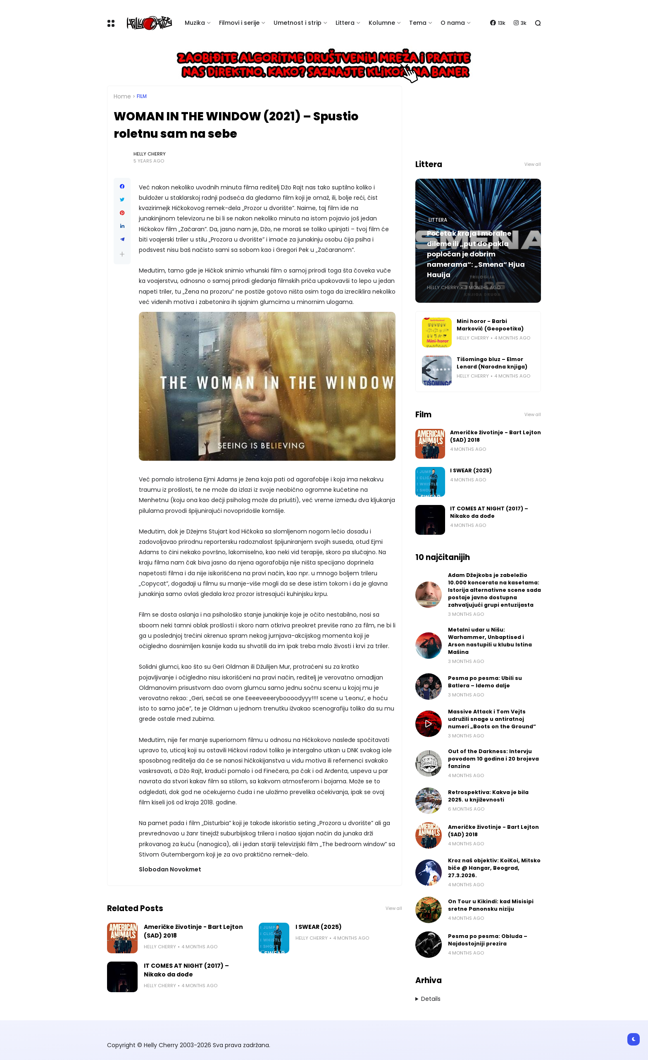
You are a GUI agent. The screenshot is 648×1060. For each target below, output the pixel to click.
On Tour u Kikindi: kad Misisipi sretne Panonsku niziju (491, 905)
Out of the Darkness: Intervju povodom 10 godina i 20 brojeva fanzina (493, 759)
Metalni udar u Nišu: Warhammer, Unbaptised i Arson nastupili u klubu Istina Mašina (490, 641)
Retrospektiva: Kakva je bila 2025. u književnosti (488, 796)
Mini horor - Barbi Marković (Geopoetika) (490, 325)
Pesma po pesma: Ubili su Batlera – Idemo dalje (485, 682)
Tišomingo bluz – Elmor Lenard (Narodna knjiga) (492, 363)
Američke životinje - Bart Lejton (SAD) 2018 (193, 931)
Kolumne (382, 23)
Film (142, 96)
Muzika (195, 23)
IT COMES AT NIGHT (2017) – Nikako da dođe (186, 970)
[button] (122, 254)
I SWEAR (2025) (318, 927)
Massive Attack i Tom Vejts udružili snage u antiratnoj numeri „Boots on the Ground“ (492, 719)
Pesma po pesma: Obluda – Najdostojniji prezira (487, 940)
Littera (345, 23)
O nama (453, 23)
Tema (417, 23)
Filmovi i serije (239, 23)
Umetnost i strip (298, 23)
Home (122, 96)
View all (394, 908)
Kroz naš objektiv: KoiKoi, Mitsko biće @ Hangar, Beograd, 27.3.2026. (494, 868)
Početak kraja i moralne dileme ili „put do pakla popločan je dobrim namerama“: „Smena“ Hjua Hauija (476, 254)
